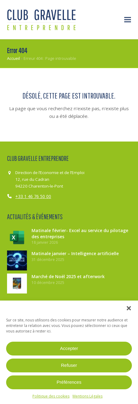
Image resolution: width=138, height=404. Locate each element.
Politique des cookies (50, 396)
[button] (129, 308)
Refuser (69, 365)
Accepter (69, 348)
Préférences (69, 382)
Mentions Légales (88, 396)
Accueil (13, 58)
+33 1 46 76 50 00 (33, 196)
